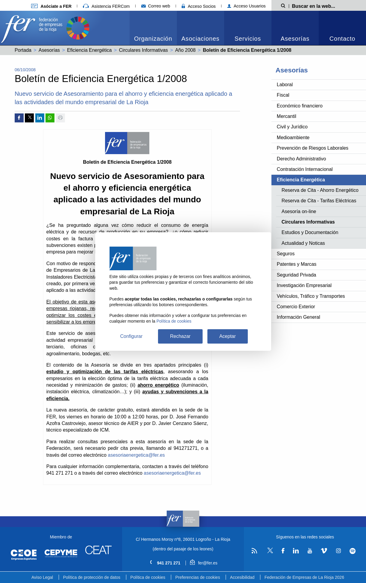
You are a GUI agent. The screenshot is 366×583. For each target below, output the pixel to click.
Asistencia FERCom (106, 6)
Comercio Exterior (296, 306)
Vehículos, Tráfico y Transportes (311, 296)
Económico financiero (300, 105)
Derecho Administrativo (301, 158)
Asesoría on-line (299, 211)
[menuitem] (153, 28)
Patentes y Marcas (297, 264)
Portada (23, 50)
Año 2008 (185, 50)
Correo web (155, 6)
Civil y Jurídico (292, 126)
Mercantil (286, 116)
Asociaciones (200, 38)
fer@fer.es (203, 563)
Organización (153, 38)
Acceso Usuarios (246, 6)
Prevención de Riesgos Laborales (312, 148)
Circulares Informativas (143, 50)
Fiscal (283, 95)
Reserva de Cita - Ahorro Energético (320, 190)
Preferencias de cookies (197, 577)
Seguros (286, 253)
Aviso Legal (42, 577)
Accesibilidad (242, 577)
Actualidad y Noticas (303, 243)
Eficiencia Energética (89, 50)
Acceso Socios (199, 6)
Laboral (285, 84)
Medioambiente (293, 137)
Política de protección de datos (91, 577)
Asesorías (295, 38)
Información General (298, 317)
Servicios (248, 38)
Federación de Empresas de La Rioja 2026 (304, 577)
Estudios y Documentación (310, 232)
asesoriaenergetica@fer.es (136, 455)
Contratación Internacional (305, 169)
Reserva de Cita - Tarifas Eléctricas (319, 200)
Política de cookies (147, 577)
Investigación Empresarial (304, 285)
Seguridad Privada (296, 274)
